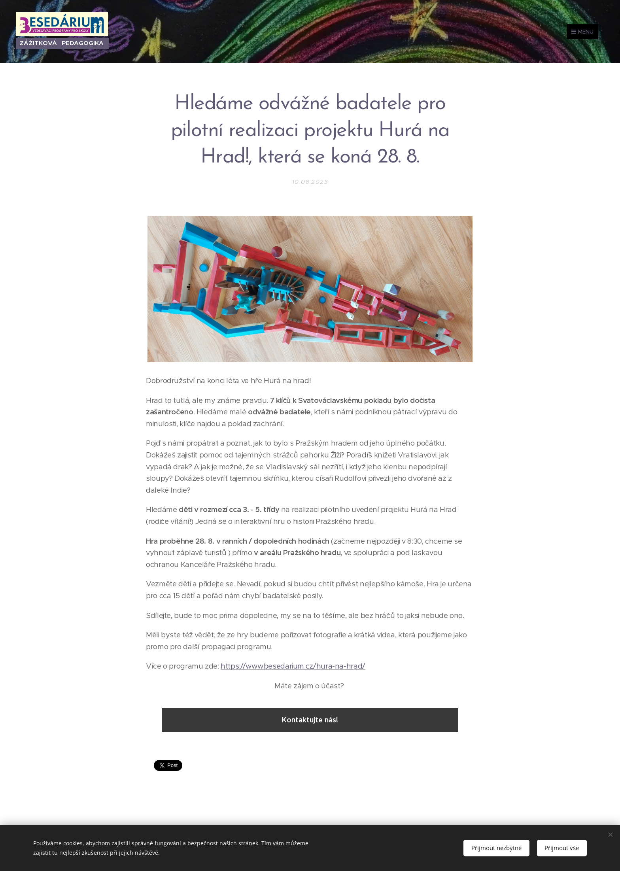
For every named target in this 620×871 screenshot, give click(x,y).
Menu (582, 31)
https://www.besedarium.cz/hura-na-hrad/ (293, 666)
